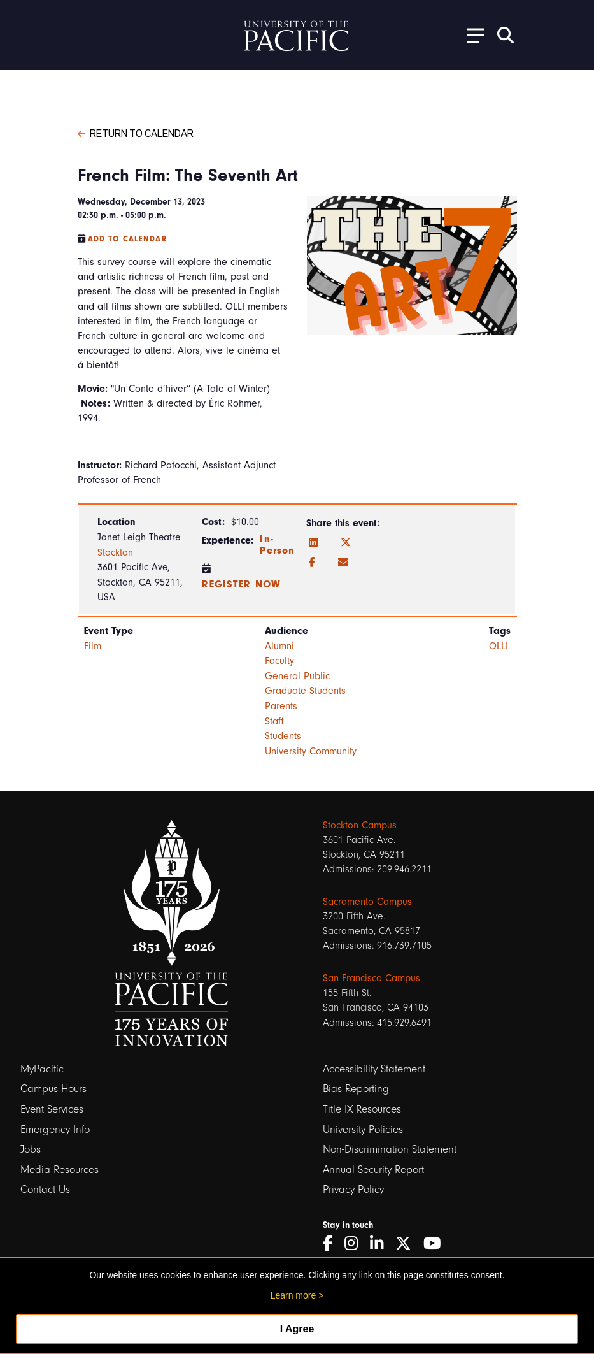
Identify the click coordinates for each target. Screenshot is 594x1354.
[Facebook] (312, 562)
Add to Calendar (127, 238)
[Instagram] (355, 1243)
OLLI (498, 646)
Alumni (279, 646)
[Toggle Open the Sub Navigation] (471, 35)
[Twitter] (345, 542)
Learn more (293, 1295)
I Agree (297, 1328)
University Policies (363, 1129)
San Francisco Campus (371, 978)
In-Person (277, 544)
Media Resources (59, 1169)
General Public (297, 676)
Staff (274, 721)
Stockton (115, 552)
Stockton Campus (360, 825)
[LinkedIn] (313, 542)
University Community (311, 751)
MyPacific (42, 1069)
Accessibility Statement (374, 1069)
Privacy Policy (353, 1189)
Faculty (279, 660)
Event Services (51, 1109)
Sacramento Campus (367, 901)
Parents (281, 706)
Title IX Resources (362, 1109)
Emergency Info (55, 1129)
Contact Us (45, 1189)
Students (283, 736)
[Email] (343, 562)
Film (92, 646)
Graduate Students (305, 690)
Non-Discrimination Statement (389, 1149)
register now (241, 584)
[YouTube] (436, 1243)
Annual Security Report (373, 1169)
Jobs (30, 1149)
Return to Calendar (136, 133)
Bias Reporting (356, 1089)
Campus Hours (53, 1089)
